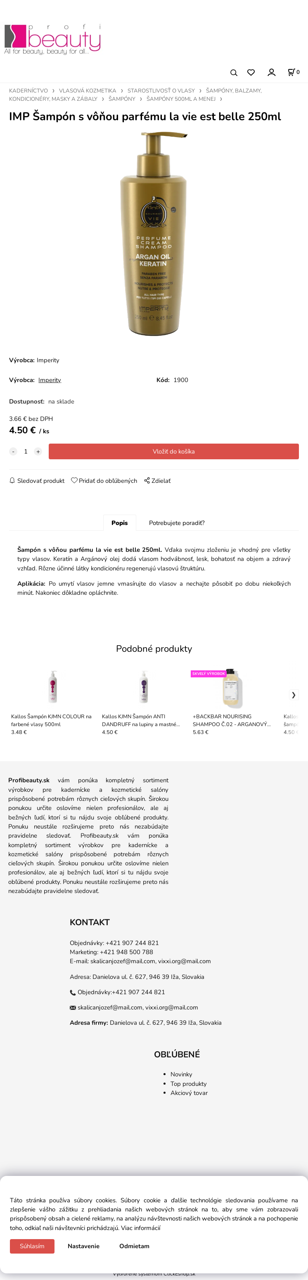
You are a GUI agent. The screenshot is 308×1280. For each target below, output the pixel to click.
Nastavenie (84, 1246)
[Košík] (293, 72)
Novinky (181, 1076)
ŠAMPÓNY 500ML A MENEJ (181, 99)
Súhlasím (32, 1246)
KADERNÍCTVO (28, 91)
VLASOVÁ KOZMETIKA (87, 91)
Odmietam (134, 1246)
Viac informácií (140, 1228)
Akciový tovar (189, 1095)
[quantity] (25, 453)
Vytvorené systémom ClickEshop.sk (154, 1275)
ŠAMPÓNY (122, 99)
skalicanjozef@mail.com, (123, 963)
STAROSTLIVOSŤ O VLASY (161, 91)
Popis (119, 524)
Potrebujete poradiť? (177, 524)
